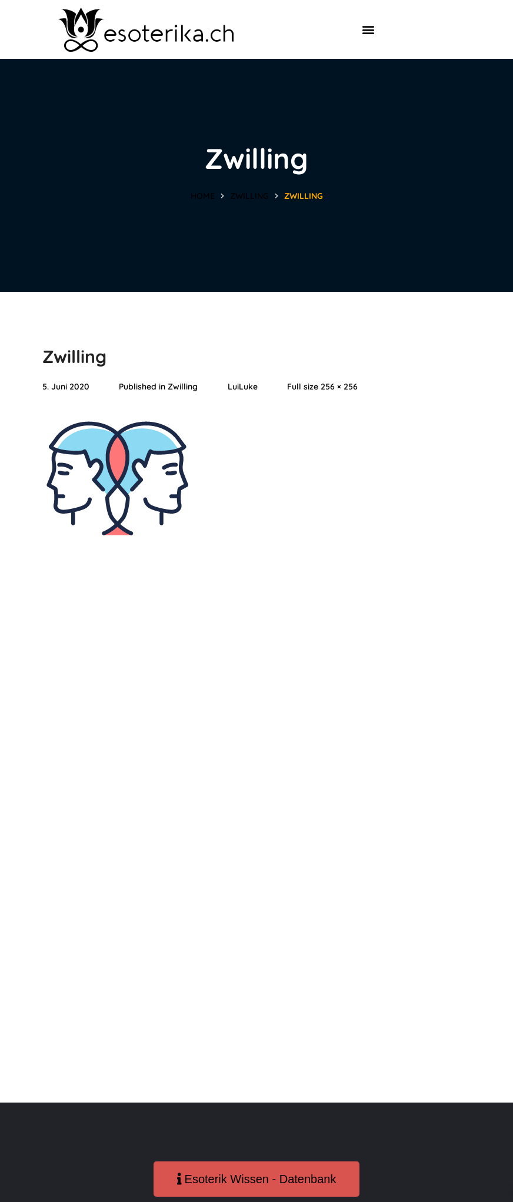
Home (203, 196)
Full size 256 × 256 (322, 386)
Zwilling (249, 196)
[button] (367, 29)
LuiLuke (243, 386)
